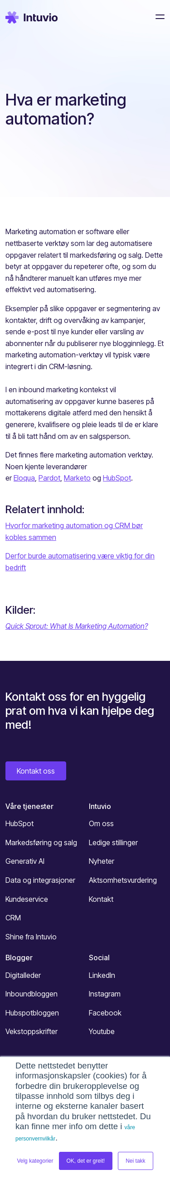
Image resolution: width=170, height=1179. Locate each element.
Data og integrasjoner (40, 880)
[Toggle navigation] (157, 17)
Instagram (105, 993)
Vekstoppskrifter (31, 1031)
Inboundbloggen (31, 993)
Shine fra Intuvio (31, 936)
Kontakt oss (36, 770)
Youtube (102, 1031)
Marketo (77, 477)
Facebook (105, 1012)
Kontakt (101, 899)
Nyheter (101, 861)
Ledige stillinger (113, 842)
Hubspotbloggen (32, 1012)
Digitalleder (23, 975)
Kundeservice (26, 899)
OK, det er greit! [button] (86, 1161)
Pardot (49, 477)
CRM (13, 917)
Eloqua (24, 477)
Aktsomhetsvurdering (123, 880)
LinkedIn (102, 975)
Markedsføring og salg (41, 842)
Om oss (101, 823)
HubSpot (117, 477)
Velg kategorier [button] (35, 1161)
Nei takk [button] (135, 1161)
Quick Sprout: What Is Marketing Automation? (76, 625)
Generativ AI (24, 861)
